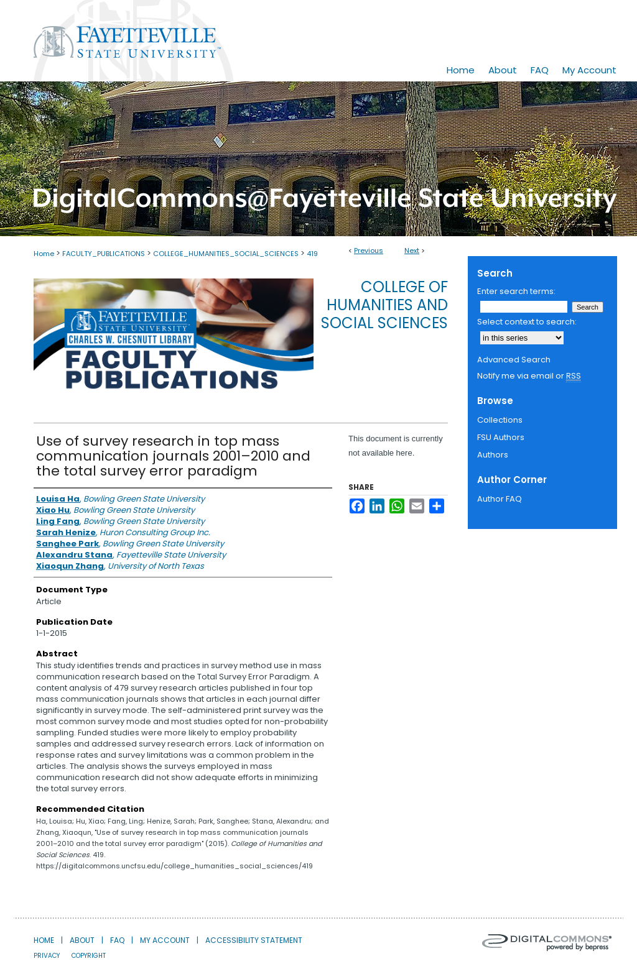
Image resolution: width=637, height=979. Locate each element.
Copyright (89, 955)
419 (312, 254)
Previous (368, 250)
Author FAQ (499, 499)
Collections (500, 420)
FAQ (117, 940)
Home (44, 254)
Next (411, 250)
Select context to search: (527, 322)
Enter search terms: (516, 291)
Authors (492, 455)
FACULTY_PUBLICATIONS (103, 254)
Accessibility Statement (253, 940)
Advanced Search (514, 359)
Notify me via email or (529, 376)
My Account (165, 940)
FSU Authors (500, 437)
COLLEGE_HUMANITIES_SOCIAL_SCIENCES (226, 254)
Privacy (47, 955)
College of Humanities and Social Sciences (384, 305)
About (82, 940)
